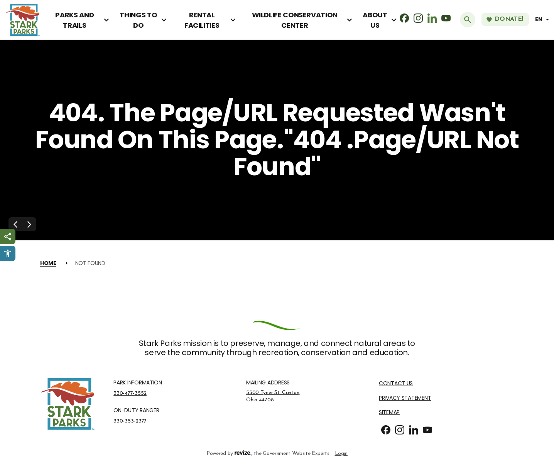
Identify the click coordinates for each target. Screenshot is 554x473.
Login (341, 452)
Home (48, 263)
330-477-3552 (130, 393)
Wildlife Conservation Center (295, 20)
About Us (375, 20)
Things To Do (138, 20)
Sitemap (389, 412)
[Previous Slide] (15, 224)
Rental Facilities (201, 20)
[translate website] (543, 19)
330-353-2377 (130, 421)
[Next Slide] (29, 224)
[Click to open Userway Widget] (7, 253)
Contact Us (396, 383)
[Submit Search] (467, 19)
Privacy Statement (405, 398)
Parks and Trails (74, 20)
